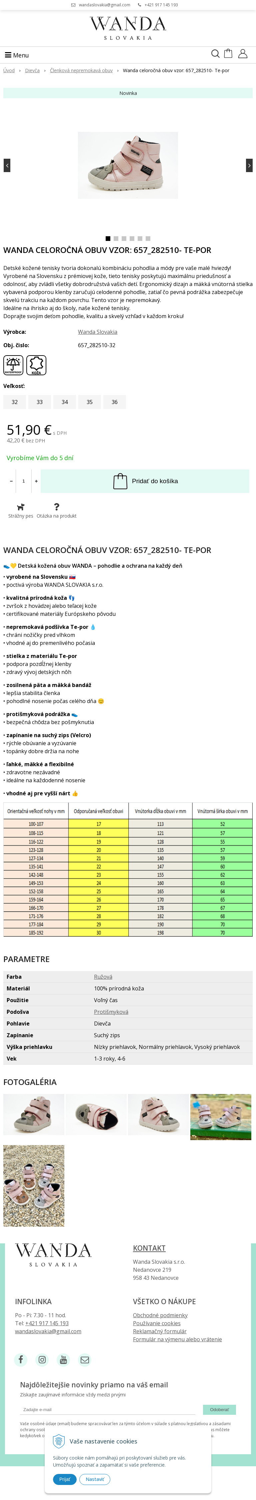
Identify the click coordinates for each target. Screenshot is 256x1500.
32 (15, 402)
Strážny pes (20, 511)
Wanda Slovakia (97, 331)
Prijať (64, 1479)
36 (115, 402)
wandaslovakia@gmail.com (104, 5)
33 (40, 402)
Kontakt (149, 1248)
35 (90, 402)
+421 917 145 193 (161, 5)
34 (65, 402)
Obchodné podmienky (160, 1315)
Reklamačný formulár (160, 1331)
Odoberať (219, 1409)
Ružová (103, 976)
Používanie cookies (157, 1323)
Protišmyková (111, 1011)
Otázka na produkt (57, 511)
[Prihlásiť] (242, 55)
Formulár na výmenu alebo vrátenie (177, 1339)
